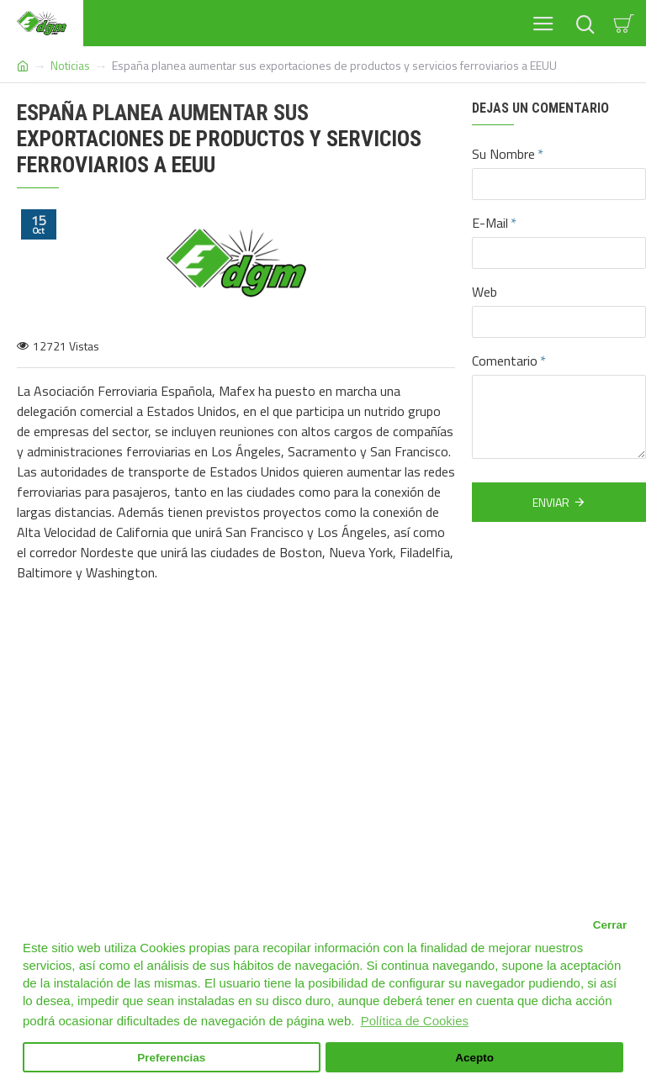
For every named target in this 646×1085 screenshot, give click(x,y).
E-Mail (490, 223)
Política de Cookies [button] (415, 1021)
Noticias (70, 65)
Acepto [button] (474, 1057)
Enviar (550, 502)
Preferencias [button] (171, 1057)
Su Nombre (503, 154)
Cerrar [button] (610, 925)
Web (484, 292)
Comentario (504, 360)
